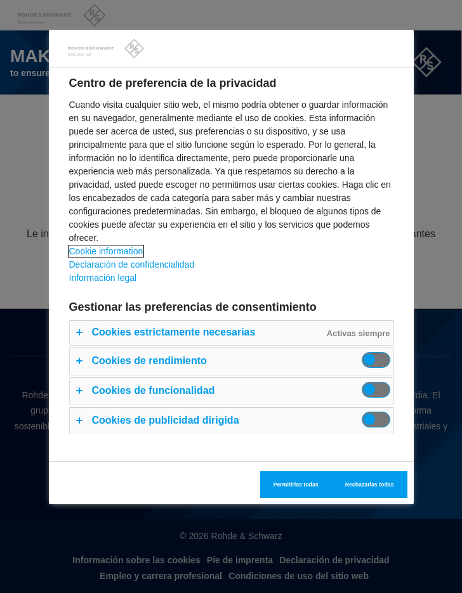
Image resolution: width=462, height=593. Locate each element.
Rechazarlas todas (369, 484)
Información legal (103, 278)
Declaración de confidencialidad (132, 264)
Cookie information (106, 251)
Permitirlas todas (296, 484)
